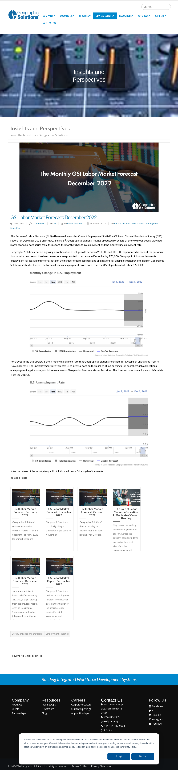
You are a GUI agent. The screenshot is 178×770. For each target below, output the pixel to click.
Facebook (156, 706)
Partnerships (19, 713)
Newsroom (48, 709)
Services (85, 15)
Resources (126, 15)
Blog (44, 713)
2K (55, 223)
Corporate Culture (81, 704)
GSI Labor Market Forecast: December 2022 (53, 217)
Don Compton (74, 223)
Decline (142, 756)
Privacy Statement (101, 766)
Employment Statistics (57, 633)
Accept (119, 756)
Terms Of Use (79, 766)
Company (48, 15)
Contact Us (49, 22)
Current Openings (81, 709)
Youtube (155, 723)
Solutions (67, 15)
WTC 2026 (144, 15)
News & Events (104, 15)
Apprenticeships (80, 713)
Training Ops (49, 704)
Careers (160, 15)
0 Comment (39, 223)
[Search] (156, 7)
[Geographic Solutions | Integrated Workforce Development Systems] (24, 14)
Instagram (156, 719)
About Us (17, 704)
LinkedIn (155, 715)
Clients (15, 709)
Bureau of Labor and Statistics (129, 223)
